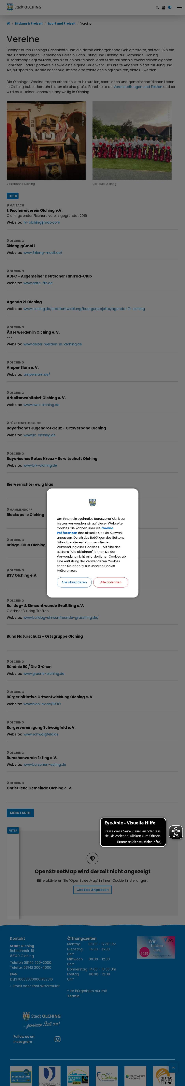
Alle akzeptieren (74, 582)
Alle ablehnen (110, 582)
